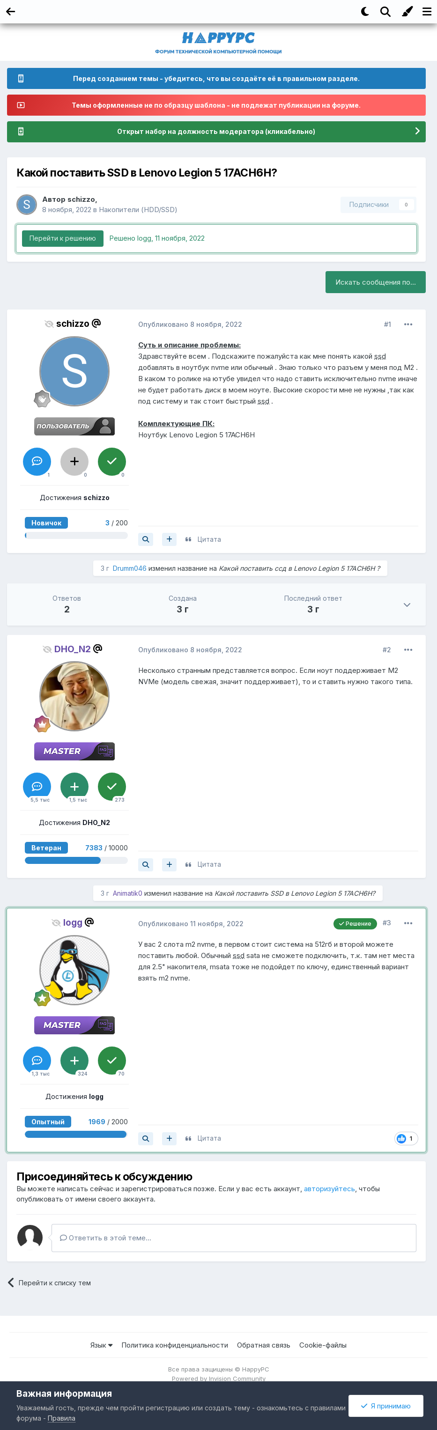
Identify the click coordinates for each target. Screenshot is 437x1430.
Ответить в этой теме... (105, 1237)
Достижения (75, 497)
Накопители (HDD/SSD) (138, 209)
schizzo (81, 199)
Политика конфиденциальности (174, 1345)
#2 (387, 650)
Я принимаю (386, 1405)
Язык (101, 1345)
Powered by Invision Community (219, 1378)
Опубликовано (190, 324)
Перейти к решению (63, 238)
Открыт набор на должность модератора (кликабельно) (216, 132)
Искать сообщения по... (375, 282)
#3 (387, 923)
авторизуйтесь (329, 1188)
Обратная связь (263, 1345)
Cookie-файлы (323, 1345)
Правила (61, 1418)
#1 (387, 324)
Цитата (209, 539)
